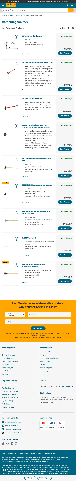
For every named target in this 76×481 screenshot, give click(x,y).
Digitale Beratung (9, 381)
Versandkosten (33, 458)
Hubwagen (5, 352)
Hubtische (5, 371)
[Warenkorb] (72, 5)
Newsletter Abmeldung (10, 398)
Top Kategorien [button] (8, 347)
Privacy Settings (50, 454)
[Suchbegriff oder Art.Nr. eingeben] (35, 10)
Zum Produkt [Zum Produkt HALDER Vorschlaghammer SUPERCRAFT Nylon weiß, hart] (64, 228)
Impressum (12, 454)
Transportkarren (7, 365)
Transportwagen (7, 368)
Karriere (42, 365)
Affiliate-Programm (46, 368)
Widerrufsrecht (44, 361)
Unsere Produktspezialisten (48, 358)
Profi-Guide (6, 404)
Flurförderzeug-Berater (10, 385)
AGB (3, 454)
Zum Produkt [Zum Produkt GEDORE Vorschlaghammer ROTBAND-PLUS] (64, 89)
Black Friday (43, 371)
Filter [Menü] (30, 478)
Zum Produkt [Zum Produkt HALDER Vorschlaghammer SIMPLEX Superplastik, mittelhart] (64, 281)
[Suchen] (71, 10)
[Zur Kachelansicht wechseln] (73, 28)
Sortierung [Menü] (44, 478)
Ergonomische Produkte (10, 391)
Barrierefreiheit (36, 454)
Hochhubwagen (7, 358)
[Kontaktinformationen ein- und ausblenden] (4, 470)
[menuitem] (63, 5)
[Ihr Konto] (63, 5)
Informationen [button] (45, 347)
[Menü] (3, 5)
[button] (19, 381)
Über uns (42, 355)
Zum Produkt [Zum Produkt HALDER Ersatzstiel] (64, 255)
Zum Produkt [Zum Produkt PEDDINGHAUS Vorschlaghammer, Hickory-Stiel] (64, 176)
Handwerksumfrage (8, 407)
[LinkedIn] (12, 444)
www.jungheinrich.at (42, 461)
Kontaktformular (67, 387)
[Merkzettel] (67, 5)
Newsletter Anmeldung (10, 394)
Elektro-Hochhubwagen (10, 361)
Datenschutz (23, 454)
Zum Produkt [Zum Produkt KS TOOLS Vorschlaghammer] (64, 53)
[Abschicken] (38, 328)
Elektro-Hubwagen (8, 355)
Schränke (5, 374)
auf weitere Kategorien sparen (58, 1)
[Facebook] (3, 444)
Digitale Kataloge (8, 401)
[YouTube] (7, 444)
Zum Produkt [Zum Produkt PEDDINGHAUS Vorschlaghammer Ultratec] (64, 202)
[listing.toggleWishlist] (16, 37)
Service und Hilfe (45, 352)
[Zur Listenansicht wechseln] (68, 28)
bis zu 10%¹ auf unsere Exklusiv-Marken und (33, 1)
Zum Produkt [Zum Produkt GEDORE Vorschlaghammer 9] (64, 116)
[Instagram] (16, 444)
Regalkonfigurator (8, 388)
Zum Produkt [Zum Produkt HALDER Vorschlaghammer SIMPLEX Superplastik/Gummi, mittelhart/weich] (64, 149)
